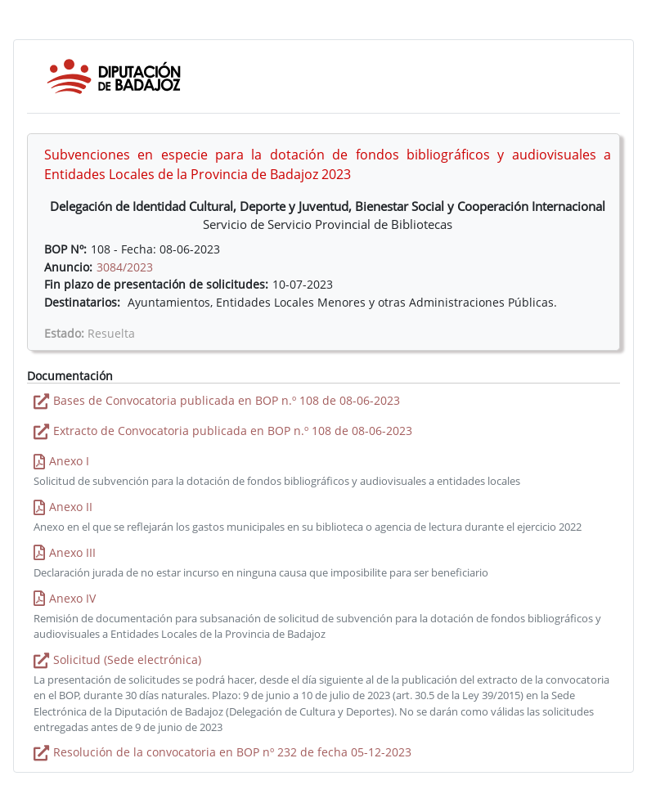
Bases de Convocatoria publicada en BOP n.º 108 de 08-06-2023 (226, 400)
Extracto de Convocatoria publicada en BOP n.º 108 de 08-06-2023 (232, 430)
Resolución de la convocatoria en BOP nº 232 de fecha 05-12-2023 (232, 752)
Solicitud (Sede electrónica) (127, 659)
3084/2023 (125, 267)
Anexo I (69, 461)
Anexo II (70, 506)
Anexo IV (72, 598)
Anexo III (72, 552)
